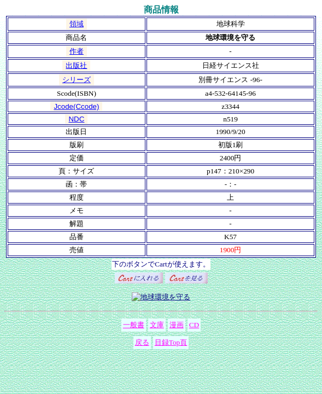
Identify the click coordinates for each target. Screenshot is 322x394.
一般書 (133, 325)
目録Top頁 (171, 342)
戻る (142, 342)
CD (194, 325)
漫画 (176, 325)
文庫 (157, 325)
